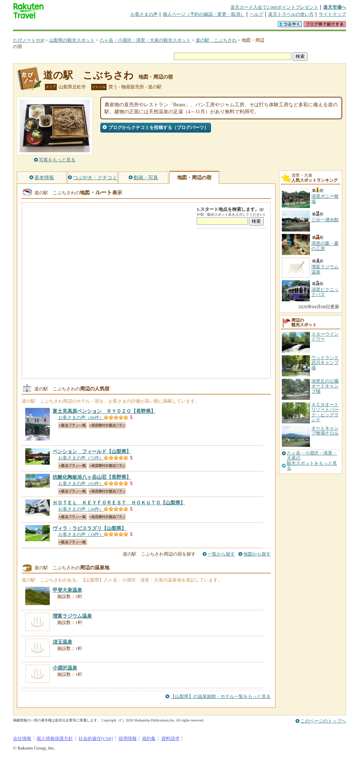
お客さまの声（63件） (81, 483)
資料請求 (170, 738)
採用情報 (127, 738)
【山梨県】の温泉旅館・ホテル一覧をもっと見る (220, 696)
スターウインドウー (325, 336)
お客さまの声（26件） (81, 509)
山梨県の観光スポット (72, 40)
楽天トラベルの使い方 (291, 14)
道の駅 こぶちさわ (216, 40)
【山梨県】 (92, 451)
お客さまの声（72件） (81, 458)
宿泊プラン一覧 (72, 425)
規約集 (149, 738)
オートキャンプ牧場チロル (325, 430)
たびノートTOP (28, 40)
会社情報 (22, 738)
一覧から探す (221, 554)
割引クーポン (124, 26)
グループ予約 (152, 26)
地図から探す (257, 554)
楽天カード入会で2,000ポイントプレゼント (274, 7)
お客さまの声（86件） (81, 417)
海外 (66, 26)
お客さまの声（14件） (81, 534)
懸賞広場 (95, 26)
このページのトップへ (323, 721)
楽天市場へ (334, 7)
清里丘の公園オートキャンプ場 (325, 386)
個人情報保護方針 (54, 738)
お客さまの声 (144, 14)
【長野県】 (104, 411)
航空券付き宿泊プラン (107, 425)
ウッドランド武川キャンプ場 (325, 362)
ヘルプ (256, 14)
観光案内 (181, 26)
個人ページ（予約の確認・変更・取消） (204, 14)
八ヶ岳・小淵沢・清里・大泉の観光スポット (145, 40)
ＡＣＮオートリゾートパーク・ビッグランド (325, 412)
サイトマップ (332, 14)
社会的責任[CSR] (96, 738)
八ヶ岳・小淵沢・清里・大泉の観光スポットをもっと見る (312, 461)
